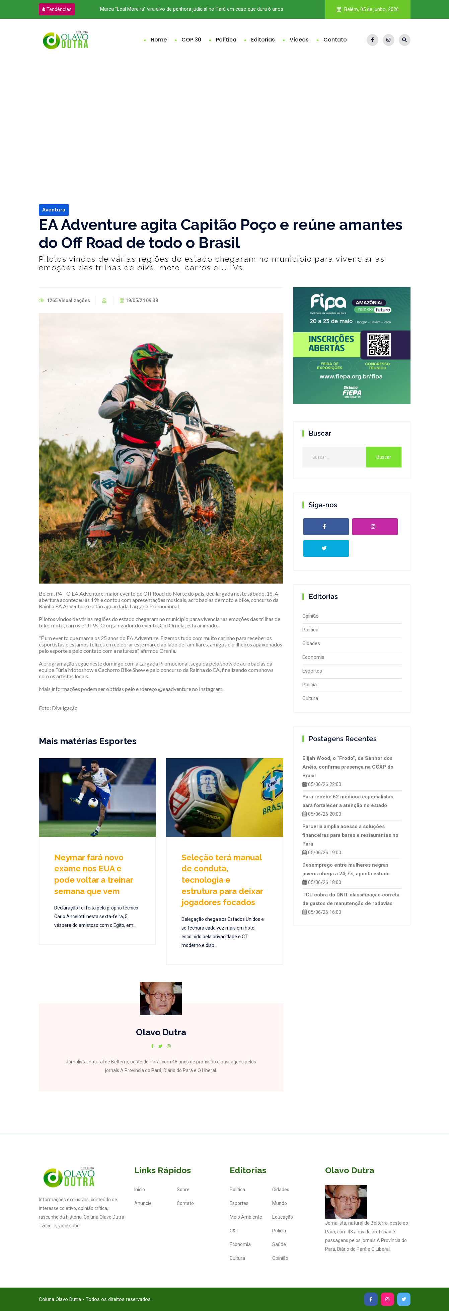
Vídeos (299, 39)
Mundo (279, 1203)
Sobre (183, 1189)
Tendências (57, 9)
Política (226, 39)
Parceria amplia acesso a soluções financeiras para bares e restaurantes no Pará (350, 835)
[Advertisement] (225, 111)
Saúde (279, 1244)
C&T (234, 1230)
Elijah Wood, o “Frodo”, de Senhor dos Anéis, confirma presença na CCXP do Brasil (347, 767)
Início (139, 1189)
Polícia (309, 685)
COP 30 (191, 39)
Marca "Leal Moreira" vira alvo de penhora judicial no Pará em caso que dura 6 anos (191, 9)
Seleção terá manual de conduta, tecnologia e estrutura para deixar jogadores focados (222, 880)
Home (159, 39)
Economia (313, 657)
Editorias (263, 39)
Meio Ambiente (246, 1217)
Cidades (311, 643)
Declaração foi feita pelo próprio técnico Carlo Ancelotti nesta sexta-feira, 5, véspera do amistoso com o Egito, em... (96, 916)
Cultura (310, 698)
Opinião (310, 616)
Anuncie (143, 1203)
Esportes (312, 671)
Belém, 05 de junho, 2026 (368, 9)
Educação (282, 1217)
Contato (335, 39)
